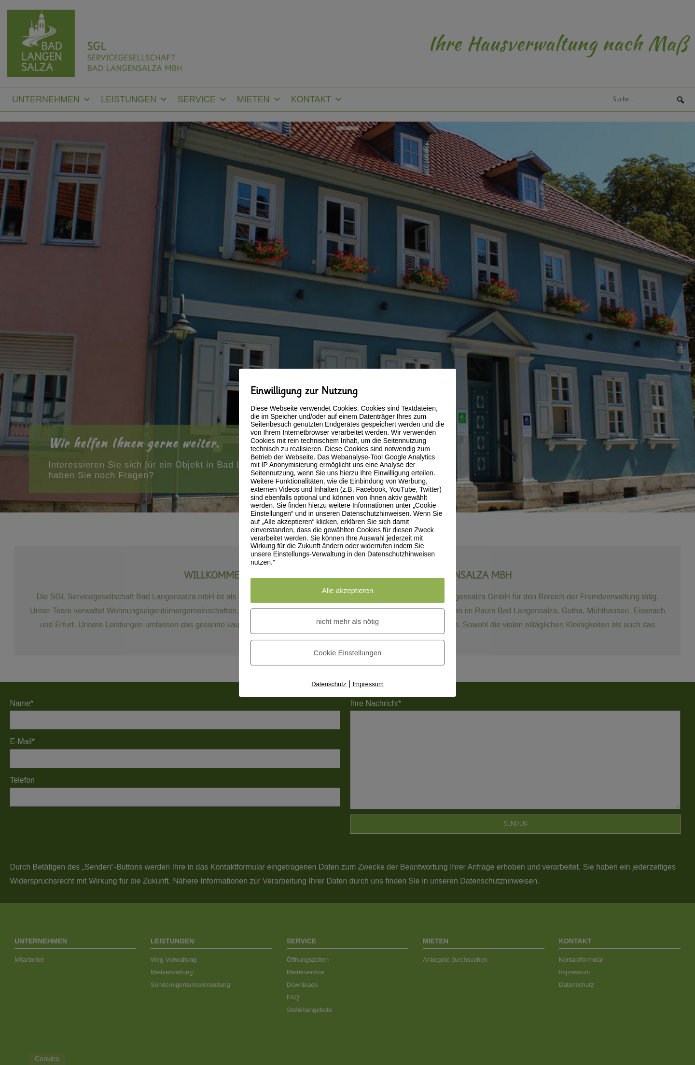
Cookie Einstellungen (348, 653)
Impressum (368, 684)
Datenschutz (328, 684)
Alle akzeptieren (348, 590)
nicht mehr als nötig (347, 621)
